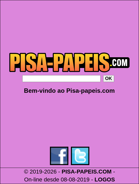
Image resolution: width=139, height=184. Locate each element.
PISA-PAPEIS (79, 171)
